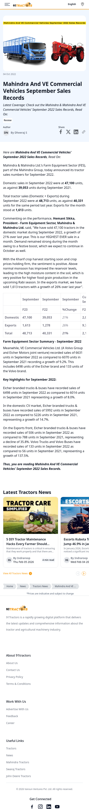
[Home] (22, 4)
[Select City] (83, 4)
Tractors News (40, 586)
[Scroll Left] (78, 573)
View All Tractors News (17, 573)
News (23, 586)
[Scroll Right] (84, 573)
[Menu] (9, 4)
